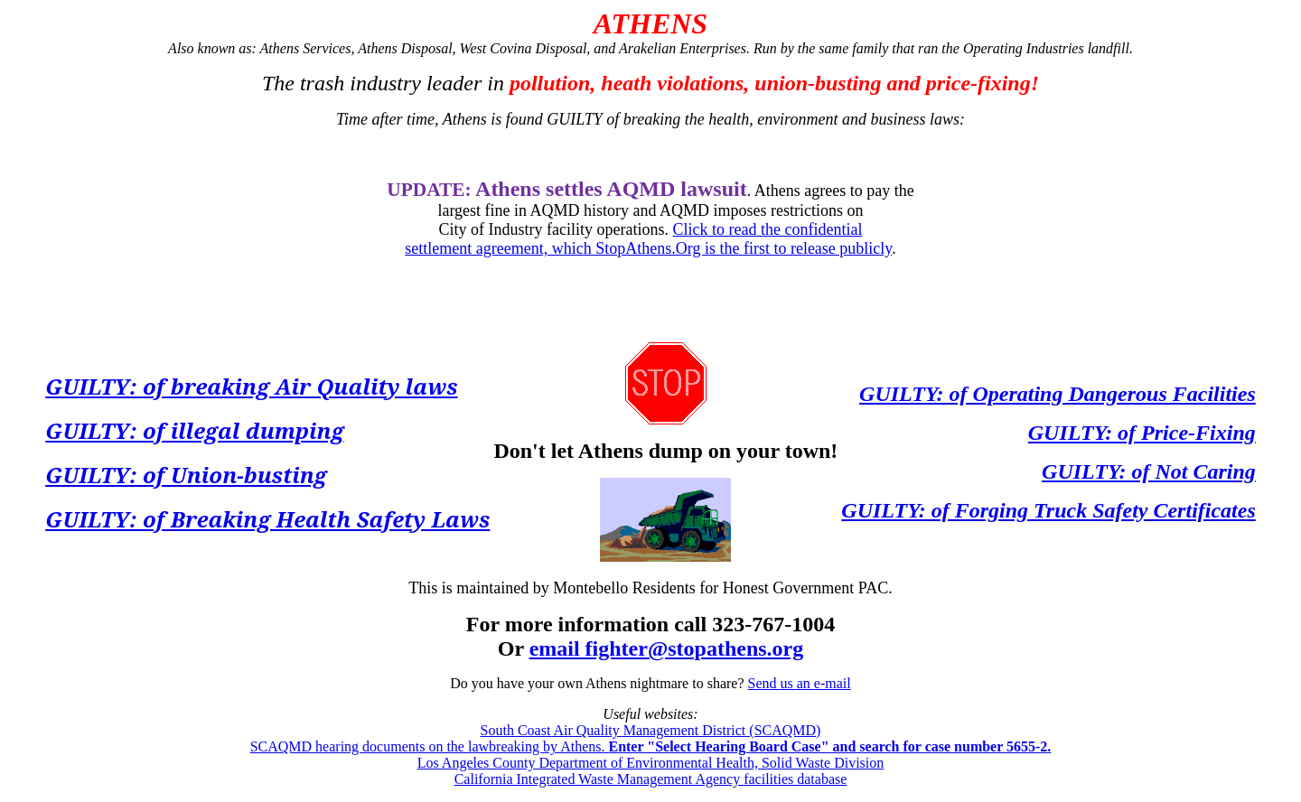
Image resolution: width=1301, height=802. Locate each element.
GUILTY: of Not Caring (1149, 471)
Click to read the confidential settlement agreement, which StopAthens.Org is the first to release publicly (648, 238)
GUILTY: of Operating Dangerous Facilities (1057, 394)
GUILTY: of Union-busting (186, 475)
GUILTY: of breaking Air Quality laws (251, 386)
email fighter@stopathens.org (666, 648)
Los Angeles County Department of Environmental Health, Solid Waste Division (650, 762)
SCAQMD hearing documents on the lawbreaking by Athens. (651, 746)
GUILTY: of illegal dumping (194, 430)
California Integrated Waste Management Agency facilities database (650, 779)
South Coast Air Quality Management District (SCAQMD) (651, 730)
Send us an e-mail (799, 683)
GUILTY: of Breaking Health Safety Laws (267, 519)
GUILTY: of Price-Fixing (1142, 432)
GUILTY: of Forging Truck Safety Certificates (1048, 510)
